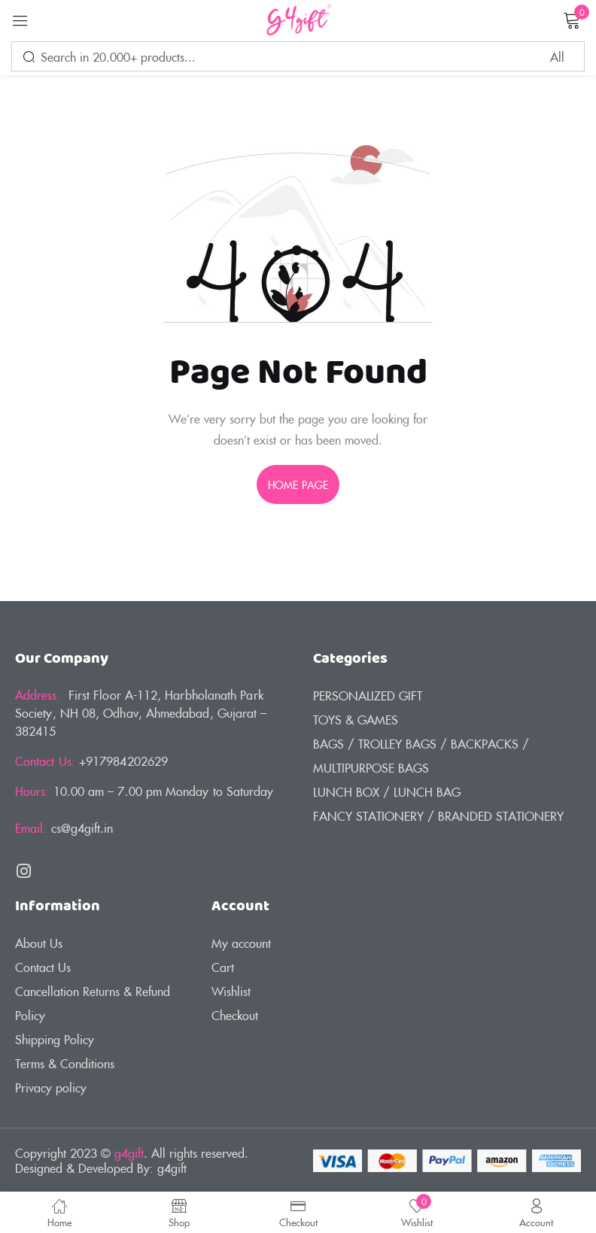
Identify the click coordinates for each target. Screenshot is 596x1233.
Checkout (234, 1015)
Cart (222, 966)
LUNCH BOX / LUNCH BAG (387, 791)
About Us (38, 942)
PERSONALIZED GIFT (367, 695)
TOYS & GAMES (355, 719)
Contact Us (43, 966)
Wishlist (231, 990)
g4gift (129, 1152)
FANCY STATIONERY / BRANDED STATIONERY (438, 815)
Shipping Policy (54, 1039)
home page (298, 484)
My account (241, 942)
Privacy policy (51, 1087)
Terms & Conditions (64, 1063)
